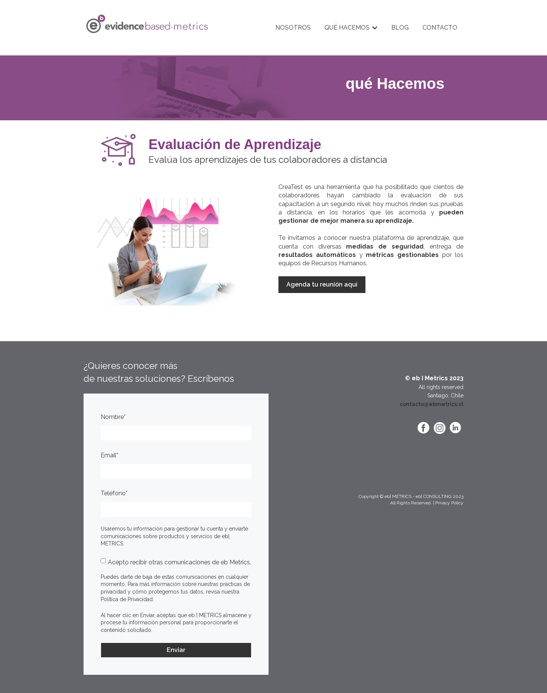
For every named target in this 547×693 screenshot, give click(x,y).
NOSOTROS (293, 27)
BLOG (400, 27)
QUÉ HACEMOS (347, 27)
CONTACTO (439, 27)
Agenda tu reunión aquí (321, 284)
